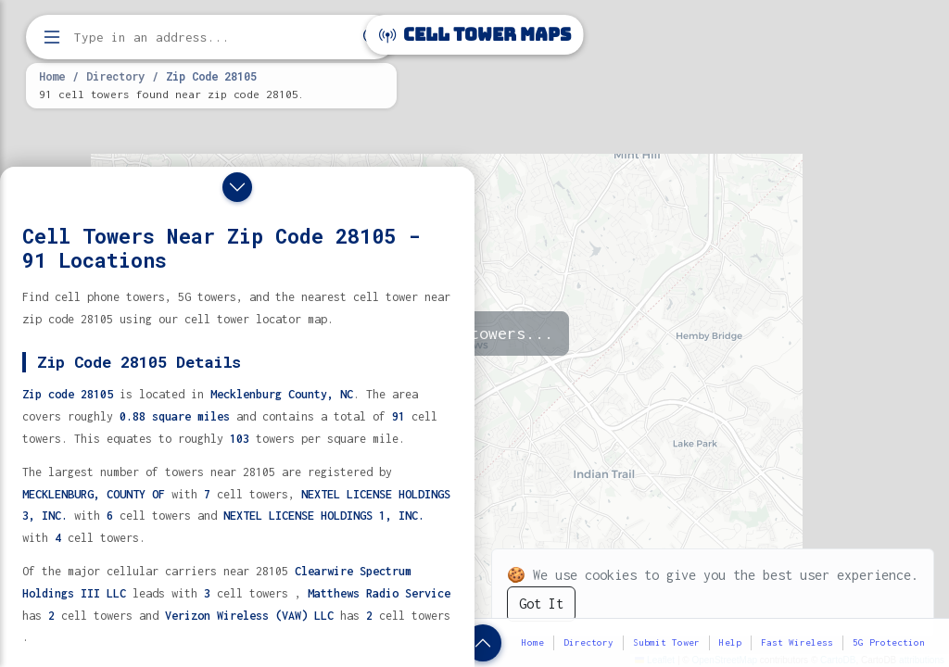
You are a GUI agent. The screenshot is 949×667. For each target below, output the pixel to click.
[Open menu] (52, 37)
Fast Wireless (797, 642)
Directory (115, 76)
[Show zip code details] (482, 642)
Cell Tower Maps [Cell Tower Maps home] (475, 35)
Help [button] (730, 642)
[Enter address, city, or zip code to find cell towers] (213, 37)
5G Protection (889, 642)
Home (52, 76)
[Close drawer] (237, 187)
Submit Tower (666, 642)
